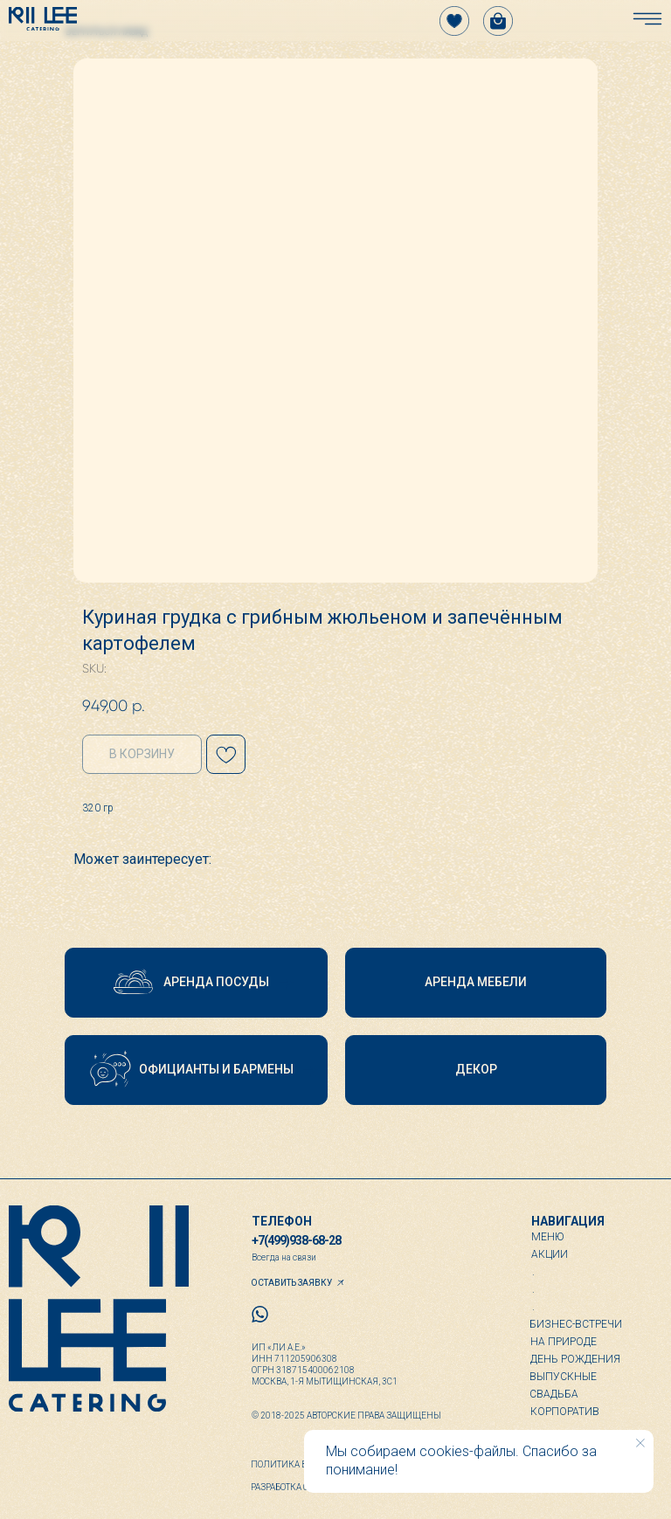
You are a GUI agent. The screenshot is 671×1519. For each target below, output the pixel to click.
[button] (196, 983)
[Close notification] (640, 1443)
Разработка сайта (290, 1487)
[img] (43, 19)
